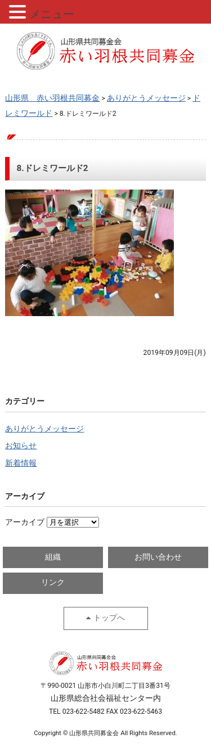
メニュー (51, 14)
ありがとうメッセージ (44, 429)
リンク (53, 582)
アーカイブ (24, 522)
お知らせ (21, 446)
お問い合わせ (158, 557)
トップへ (109, 618)
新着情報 (21, 463)
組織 (53, 557)
